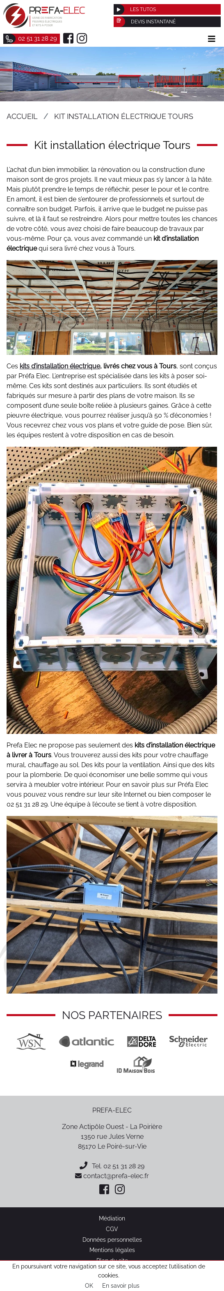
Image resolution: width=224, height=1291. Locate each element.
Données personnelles (112, 1239)
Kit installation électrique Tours (123, 116)
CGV (112, 1228)
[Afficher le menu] (212, 39)
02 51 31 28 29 (123, 1166)
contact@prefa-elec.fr (112, 1176)
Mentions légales (112, 1249)
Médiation (112, 1218)
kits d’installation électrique (60, 366)
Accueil (22, 116)
